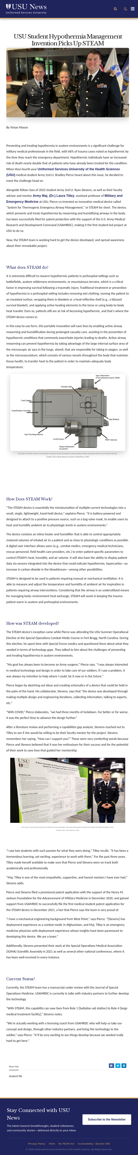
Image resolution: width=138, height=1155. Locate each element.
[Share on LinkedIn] (123, 1065)
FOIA (52, 1143)
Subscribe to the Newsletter (107, 1119)
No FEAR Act (66, 1143)
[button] (125, 9)
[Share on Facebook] (111, 1065)
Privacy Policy (36, 1143)
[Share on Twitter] (117, 1065)
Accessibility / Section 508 (94, 1143)
